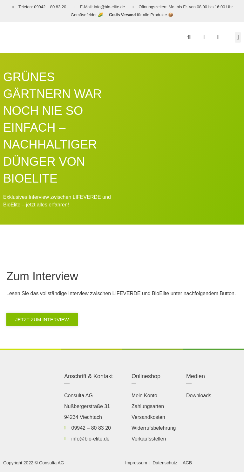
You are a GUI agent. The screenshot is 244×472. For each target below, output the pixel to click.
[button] (189, 37)
